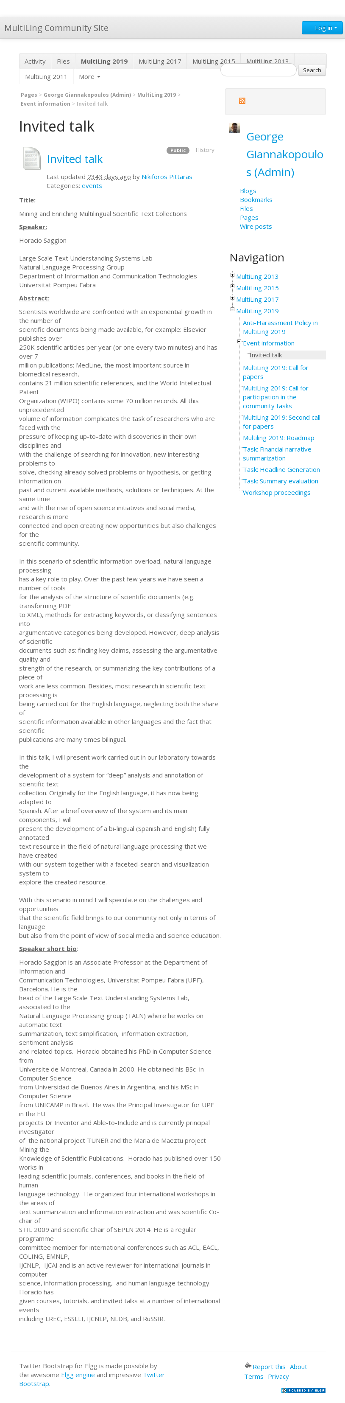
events (92, 185)
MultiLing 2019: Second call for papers (281, 421)
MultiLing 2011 (46, 76)
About (298, 1366)
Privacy (278, 1376)
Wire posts (256, 226)
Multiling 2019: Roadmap (278, 437)
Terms (254, 1376)
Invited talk (75, 158)
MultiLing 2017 (160, 61)
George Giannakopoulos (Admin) (87, 94)
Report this (265, 1366)
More (89, 76)
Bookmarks (256, 199)
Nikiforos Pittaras (167, 176)
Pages (29, 94)
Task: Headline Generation (281, 469)
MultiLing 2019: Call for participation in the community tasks (276, 397)
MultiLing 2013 (267, 61)
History (205, 150)
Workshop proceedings (277, 492)
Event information (45, 103)
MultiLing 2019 (156, 94)
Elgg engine (78, 1374)
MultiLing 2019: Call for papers (276, 372)
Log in (322, 27)
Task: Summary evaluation (280, 481)
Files (63, 61)
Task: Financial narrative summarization (277, 453)
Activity (35, 61)
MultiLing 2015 (213, 61)
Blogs (248, 190)
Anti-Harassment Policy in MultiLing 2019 (280, 327)
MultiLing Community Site (56, 28)
